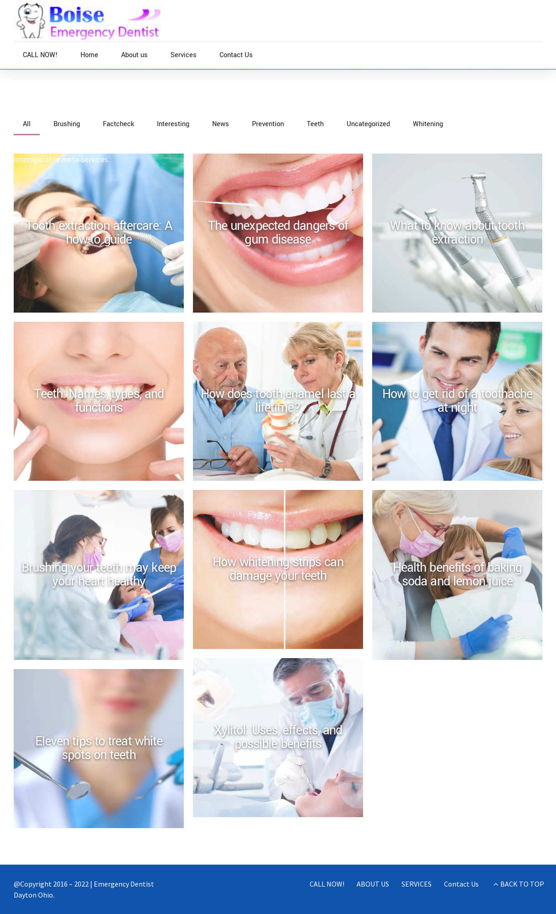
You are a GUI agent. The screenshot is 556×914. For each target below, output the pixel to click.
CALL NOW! (40, 55)
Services (184, 55)
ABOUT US (373, 883)
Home (89, 55)
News (53, 110)
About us (134, 55)
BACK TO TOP (522, 883)
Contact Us (236, 55)
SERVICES (416, 883)
